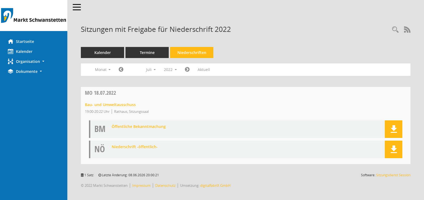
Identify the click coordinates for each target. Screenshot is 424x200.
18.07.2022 (100, 92)
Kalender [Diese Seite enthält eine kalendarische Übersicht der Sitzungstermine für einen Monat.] (20, 51)
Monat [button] (103, 69)
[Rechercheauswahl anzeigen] (395, 29)
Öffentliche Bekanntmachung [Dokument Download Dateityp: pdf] (139, 126)
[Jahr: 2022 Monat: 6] (121, 69)
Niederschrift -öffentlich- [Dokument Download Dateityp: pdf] (135, 147)
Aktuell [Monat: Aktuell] (204, 69)
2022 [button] (170, 69)
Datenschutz (165, 185)
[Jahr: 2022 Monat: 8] (187, 69)
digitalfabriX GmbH (215, 185)
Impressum (141, 185)
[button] (34, 61)
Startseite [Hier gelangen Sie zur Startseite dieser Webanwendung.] (21, 41)
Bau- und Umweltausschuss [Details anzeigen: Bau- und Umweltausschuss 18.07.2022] (110, 104)
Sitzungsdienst (393, 175)
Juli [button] (151, 69)
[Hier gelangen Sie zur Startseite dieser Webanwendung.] (34, 15)
